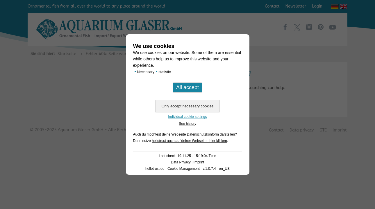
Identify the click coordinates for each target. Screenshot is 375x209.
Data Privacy (181, 162)
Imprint (199, 162)
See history (187, 124)
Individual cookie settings (187, 117)
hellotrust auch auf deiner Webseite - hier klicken (189, 141)
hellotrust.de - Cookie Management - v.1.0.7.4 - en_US (187, 169)
